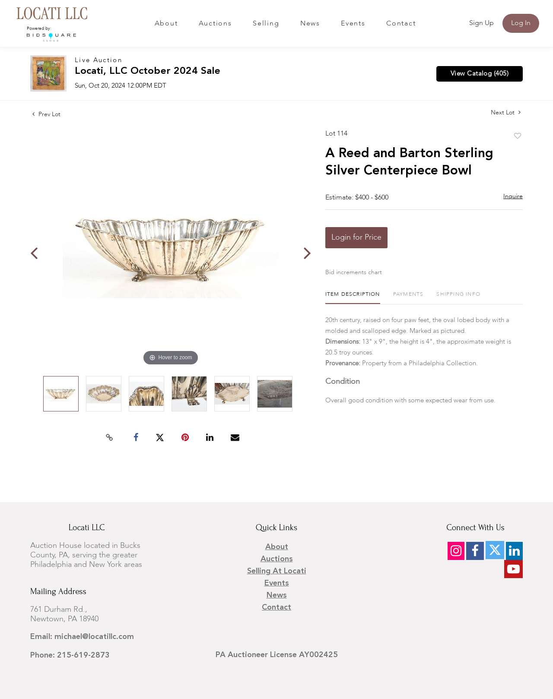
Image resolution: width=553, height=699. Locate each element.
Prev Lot (46, 114)
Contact (401, 23)
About (166, 23)
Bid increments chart (353, 272)
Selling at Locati (276, 571)
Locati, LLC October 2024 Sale (147, 71)
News (310, 23)
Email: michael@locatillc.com (82, 637)
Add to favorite (517, 136)
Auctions (215, 23)
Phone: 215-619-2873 (70, 655)
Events (353, 23)
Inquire (513, 196)
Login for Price (356, 237)
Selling (266, 23)
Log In (521, 23)
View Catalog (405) (480, 74)
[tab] (352, 297)
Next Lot (506, 112)
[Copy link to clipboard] (110, 438)
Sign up (481, 23)
